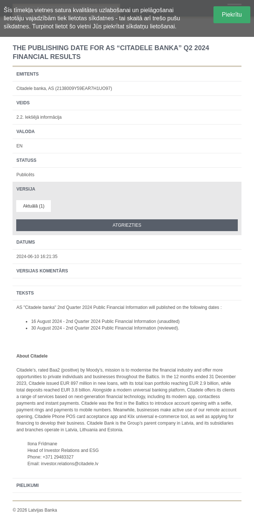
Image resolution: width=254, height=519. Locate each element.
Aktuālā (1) (33, 206)
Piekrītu (232, 14)
